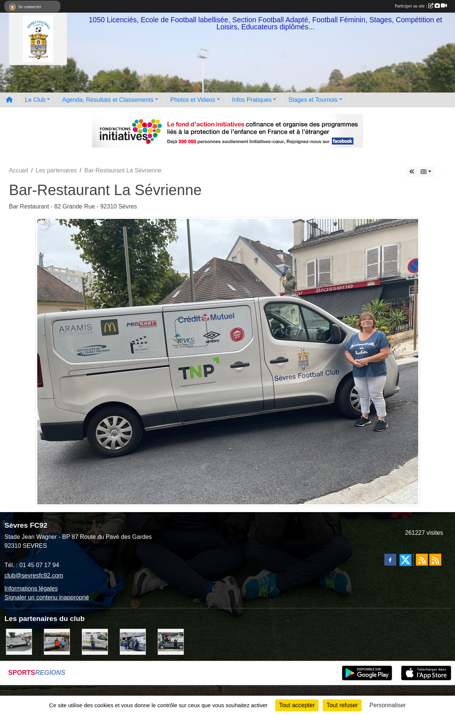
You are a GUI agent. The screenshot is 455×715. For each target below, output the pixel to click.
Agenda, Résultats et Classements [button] (107, 100)
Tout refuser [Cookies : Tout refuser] (342, 705)
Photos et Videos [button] (192, 100)
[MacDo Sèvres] (57, 641)
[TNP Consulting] (95, 641)
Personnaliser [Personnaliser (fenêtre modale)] (387, 705)
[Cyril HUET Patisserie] (133, 641)
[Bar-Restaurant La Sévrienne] (19, 641)
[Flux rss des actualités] (422, 560)
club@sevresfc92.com (33, 575)
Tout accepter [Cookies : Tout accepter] (297, 705)
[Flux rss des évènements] (435, 560)
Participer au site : (421, 6)
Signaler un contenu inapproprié (46, 597)
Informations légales (31, 588)
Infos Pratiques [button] (252, 100)
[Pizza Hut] (171, 641)
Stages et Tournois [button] (312, 100)
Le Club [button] (35, 100)
